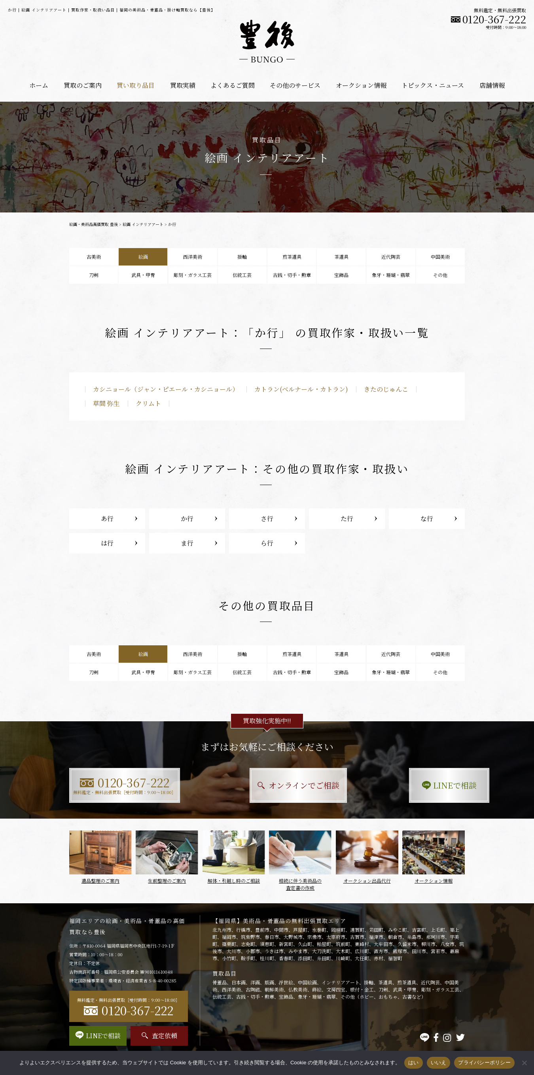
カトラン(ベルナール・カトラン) (301, 389)
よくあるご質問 (232, 85)
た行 (347, 518)
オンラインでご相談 (267, 785)
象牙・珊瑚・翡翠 (391, 274)
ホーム (38, 85)
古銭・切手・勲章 (292, 274)
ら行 (267, 543)
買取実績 (182, 85)
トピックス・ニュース (432, 85)
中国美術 (440, 256)
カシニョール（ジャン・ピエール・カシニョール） (166, 389)
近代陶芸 (390, 256)
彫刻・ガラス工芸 (193, 274)
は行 (107, 543)
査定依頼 (159, 1035)
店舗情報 (492, 85)
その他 (440, 274)
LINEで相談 (403, 785)
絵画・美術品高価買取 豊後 (93, 224)
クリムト (148, 403)
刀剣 (93, 274)
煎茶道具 (291, 256)
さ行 (267, 518)
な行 (426, 518)
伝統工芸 (242, 274)
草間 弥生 (106, 403)
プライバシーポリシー (484, 1063)
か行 (187, 518)
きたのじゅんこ (386, 389)
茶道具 (341, 256)
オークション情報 (361, 85)
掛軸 (242, 256)
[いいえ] (524, 1063)
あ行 (107, 518)
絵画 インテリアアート (143, 224)
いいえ (439, 1063)
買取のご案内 (83, 85)
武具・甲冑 (143, 274)
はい (413, 1063)
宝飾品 (341, 274)
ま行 (187, 543)
